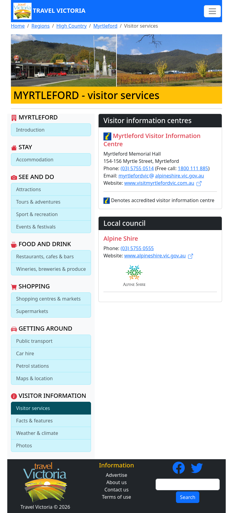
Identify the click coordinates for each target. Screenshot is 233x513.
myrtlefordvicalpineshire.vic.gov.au (161, 175)
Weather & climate (37, 433)
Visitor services (33, 408)
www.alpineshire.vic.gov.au (158, 255)
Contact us (116, 489)
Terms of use (116, 497)
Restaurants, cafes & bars (45, 256)
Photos (24, 445)
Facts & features (34, 420)
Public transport (34, 341)
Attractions (28, 189)
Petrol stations (32, 366)
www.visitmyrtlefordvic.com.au (162, 183)
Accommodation (34, 159)
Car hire (25, 353)
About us (116, 482)
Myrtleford (105, 25)
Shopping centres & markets (48, 298)
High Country (71, 25)
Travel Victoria (49, 11)
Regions (40, 25)
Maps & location (34, 378)
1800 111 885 (193, 168)
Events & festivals (36, 226)
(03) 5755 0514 (137, 168)
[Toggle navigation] (212, 11)
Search (187, 497)
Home (18, 25)
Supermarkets (32, 311)
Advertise (116, 475)
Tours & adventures (38, 201)
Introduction (30, 129)
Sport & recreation (37, 214)
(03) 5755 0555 (137, 248)
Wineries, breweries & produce (51, 269)
